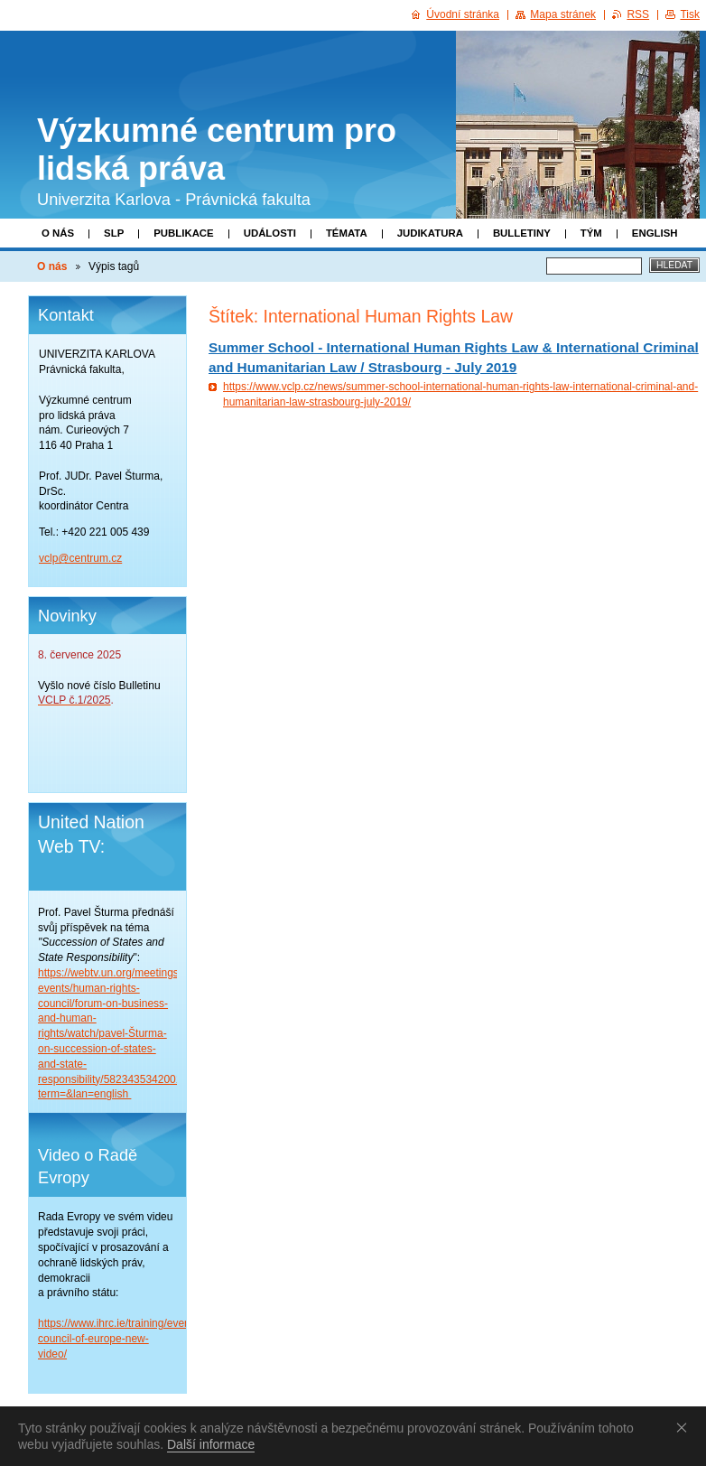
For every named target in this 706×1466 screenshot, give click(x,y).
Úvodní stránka (462, 14)
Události (270, 233)
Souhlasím (685, 1427)
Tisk (690, 14)
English (655, 233)
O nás (58, 233)
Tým (591, 233)
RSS (638, 14)
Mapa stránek (563, 14)
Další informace (211, 1444)
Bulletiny (522, 233)
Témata (346, 233)
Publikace (183, 233)
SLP (114, 233)
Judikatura (430, 233)
